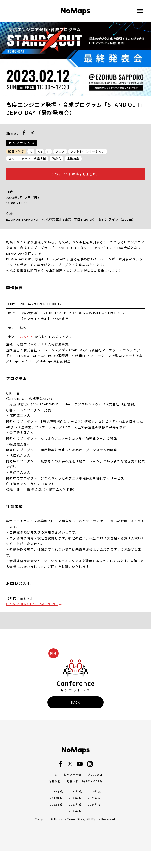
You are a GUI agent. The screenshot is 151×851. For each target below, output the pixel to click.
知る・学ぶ (16, 151)
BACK (75, 702)
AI (31, 151)
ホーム (53, 774)
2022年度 (56, 804)
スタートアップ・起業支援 (27, 158)
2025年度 (75, 811)
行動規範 (54, 781)
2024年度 (94, 804)
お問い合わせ (73, 774)
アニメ (60, 151)
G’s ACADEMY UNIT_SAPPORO (32, 603)
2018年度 (94, 791)
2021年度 (94, 798)
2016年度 (56, 791)
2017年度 (75, 791)
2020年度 (75, 798)
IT (48, 151)
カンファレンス (21, 142)
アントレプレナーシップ (87, 151)
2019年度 (56, 798)
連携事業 (73, 158)
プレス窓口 (94, 774)
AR (40, 151)
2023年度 (75, 804)
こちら (25, 336)
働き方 (56, 158)
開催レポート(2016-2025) (84, 781)
